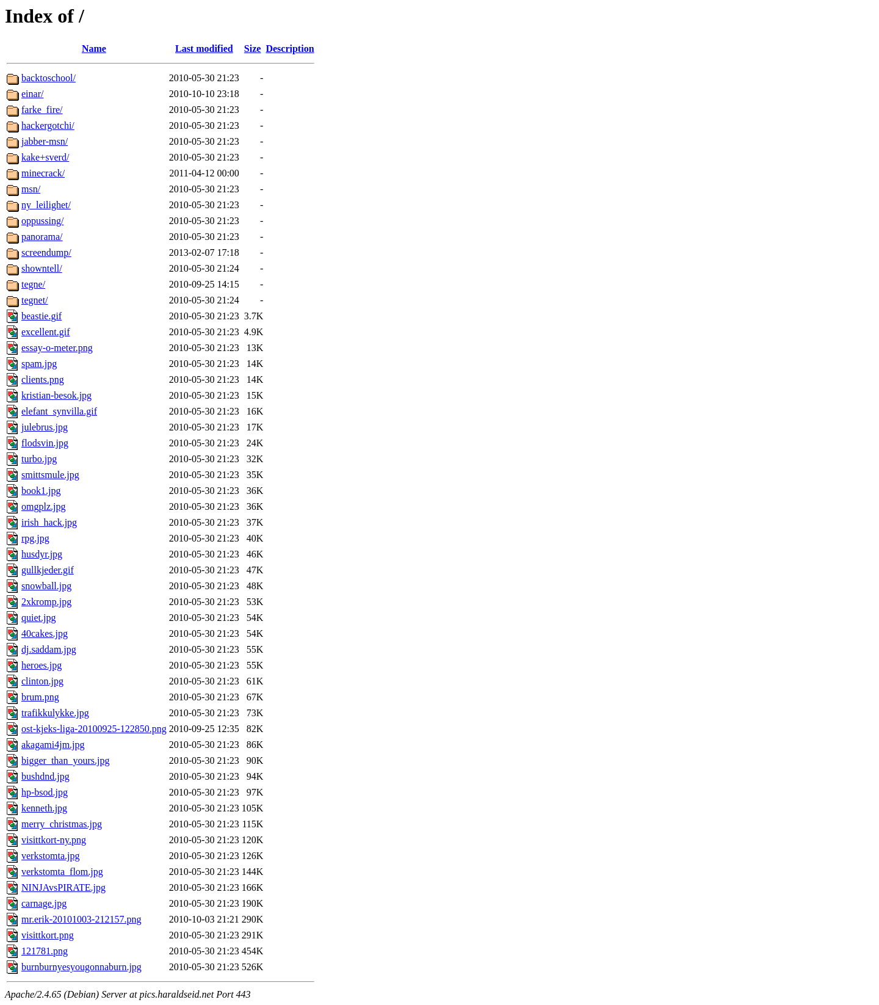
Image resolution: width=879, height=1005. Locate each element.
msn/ (30, 189)
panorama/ (42, 236)
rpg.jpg (35, 538)
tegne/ (33, 284)
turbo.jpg (39, 459)
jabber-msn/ (44, 141)
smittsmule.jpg (50, 475)
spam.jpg (39, 363)
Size (252, 48)
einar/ (32, 94)
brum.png (40, 697)
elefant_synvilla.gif (59, 411)
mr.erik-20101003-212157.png (81, 919)
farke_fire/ (42, 109)
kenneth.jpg (44, 808)
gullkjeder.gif (47, 570)
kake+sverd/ (45, 157)
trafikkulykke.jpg (55, 713)
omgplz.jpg (43, 506)
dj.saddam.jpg (48, 649)
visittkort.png (47, 935)
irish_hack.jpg (49, 522)
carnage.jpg (44, 903)
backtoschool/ (48, 78)
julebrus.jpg (44, 427)
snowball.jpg (46, 586)
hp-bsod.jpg (44, 792)
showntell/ (41, 268)
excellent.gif (45, 332)
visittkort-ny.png (53, 840)
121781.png (44, 951)
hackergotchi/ (47, 125)
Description (290, 48)
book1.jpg (40, 490)
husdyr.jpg (41, 554)
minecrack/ (43, 173)
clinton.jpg (42, 681)
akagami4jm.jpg (53, 744)
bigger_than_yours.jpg (65, 760)
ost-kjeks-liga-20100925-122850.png (94, 729)
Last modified (204, 48)
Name (94, 48)
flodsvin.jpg (44, 443)
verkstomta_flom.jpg (62, 871)
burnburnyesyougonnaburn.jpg (81, 967)
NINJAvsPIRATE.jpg (63, 887)
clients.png (42, 379)
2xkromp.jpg (46, 602)
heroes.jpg (41, 665)
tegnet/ (34, 300)
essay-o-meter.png (57, 348)
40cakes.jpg (44, 633)
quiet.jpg (38, 617)
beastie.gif (41, 316)
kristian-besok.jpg (56, 395)
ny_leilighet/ (46, 205)
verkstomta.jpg (50, 856)
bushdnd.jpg (45, 776)
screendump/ (46, 252)
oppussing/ (42, 221)
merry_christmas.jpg (61, 824)
